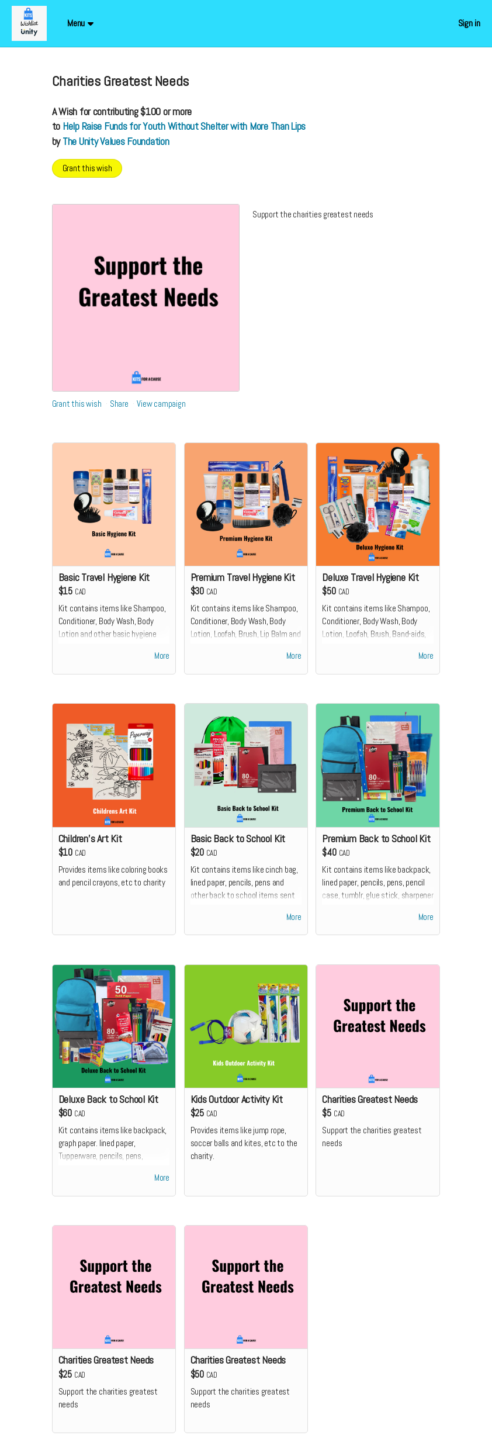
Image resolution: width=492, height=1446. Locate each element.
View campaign (161, 403)
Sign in (469, 23)
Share (119, 403)
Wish (67, 111)
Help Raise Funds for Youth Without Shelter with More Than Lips (184, 126)
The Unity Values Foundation (116, 141)
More (161, 656)
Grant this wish (87, 168)
